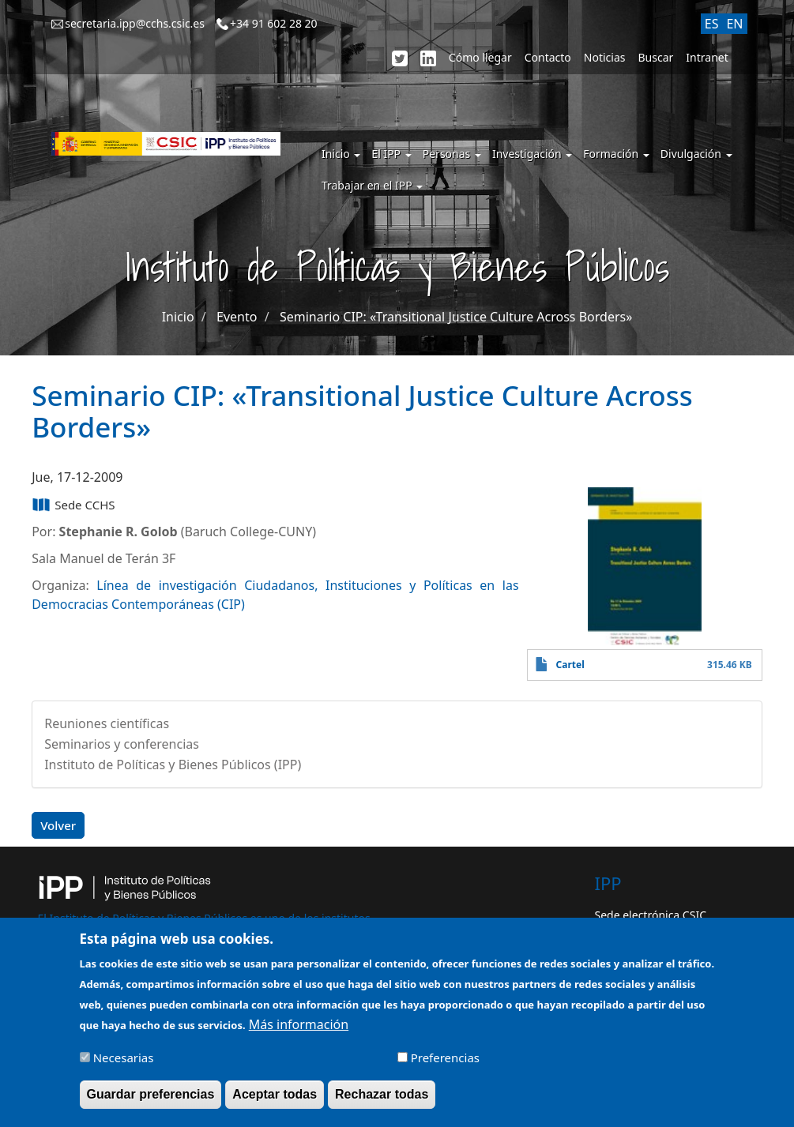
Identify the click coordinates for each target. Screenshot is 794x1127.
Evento (236, 316)
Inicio (341, 153)
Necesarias (123, 1065)
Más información (298, 1032)
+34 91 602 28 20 (274, 23)
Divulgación (696, 153)
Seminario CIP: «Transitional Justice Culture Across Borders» (456, 316)
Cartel (570, 664)
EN (734, 23)
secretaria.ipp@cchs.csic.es (135, 23)
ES (712, 23)
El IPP (391, 153)
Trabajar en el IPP (372, 185)
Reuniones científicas (106, 723)
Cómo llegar (480, 57)
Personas (452, 153)
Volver (58, 825)
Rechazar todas (381, 1102)
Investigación (532, 153)
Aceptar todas (274, 1102)
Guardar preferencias (151, 1102)
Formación (616, 153)
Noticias (605, 57)
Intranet (707, 57)
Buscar (656, 57)
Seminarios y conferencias (121, 744)
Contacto (548, 57)
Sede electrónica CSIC (650, 914)
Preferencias (445, 1065)
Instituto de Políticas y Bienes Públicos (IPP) (172, 764)
